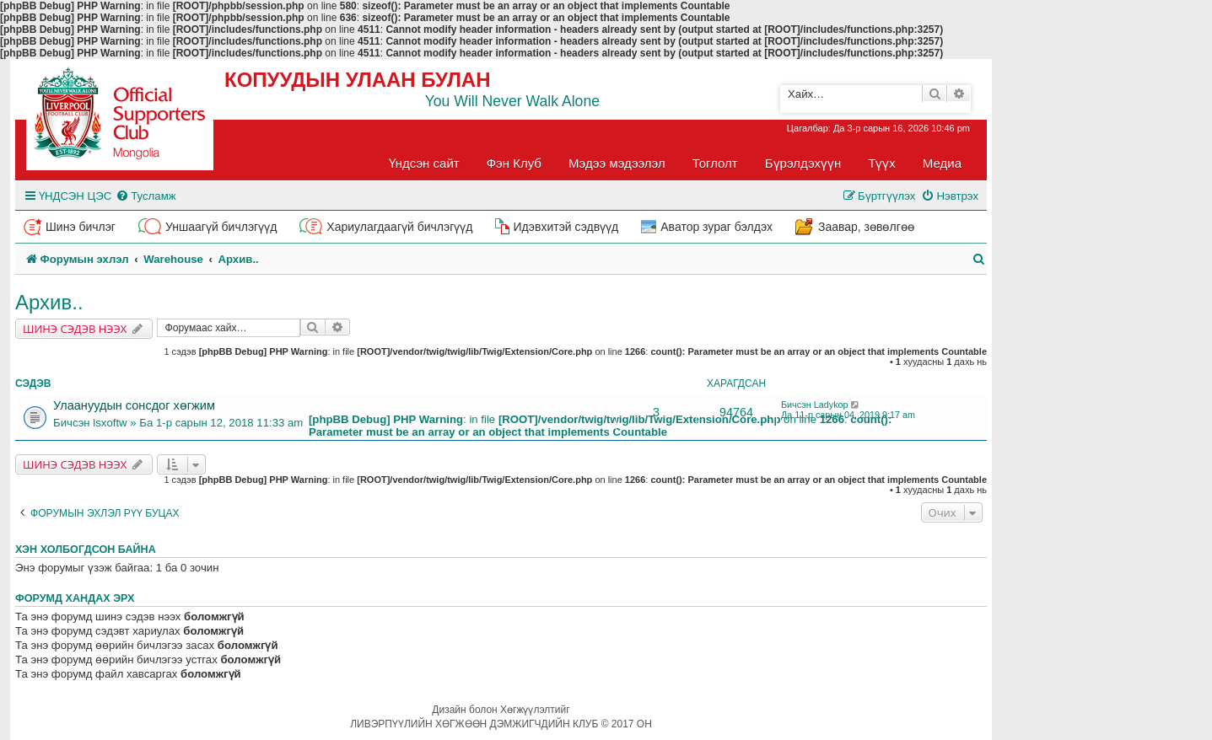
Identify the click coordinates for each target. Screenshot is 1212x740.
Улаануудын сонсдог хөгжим (134, 405)
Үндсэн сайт (424, 163)
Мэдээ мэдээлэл (616, 163)
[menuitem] (145, 196)
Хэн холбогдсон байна (85, 549)
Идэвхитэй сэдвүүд (565, 226)
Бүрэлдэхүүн (803, 163)
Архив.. (49, 302)
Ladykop (831, 404)
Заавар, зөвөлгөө (866, 226)
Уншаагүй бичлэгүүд (221, 226)
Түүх (882, 163)
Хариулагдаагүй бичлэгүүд (399, 226)
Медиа (942, 163)
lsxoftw (110, 422)
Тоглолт (715, 163)
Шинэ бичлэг (81, 226)
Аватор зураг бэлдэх (716, 226)
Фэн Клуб (514, 163)
